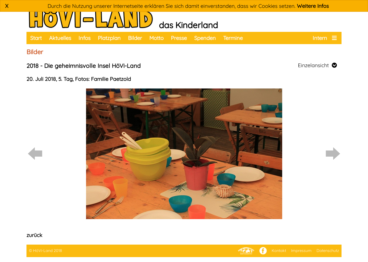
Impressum (301, 250)
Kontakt (279, 250)
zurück (34, 235)
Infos (84, 38)
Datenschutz (328, 250)
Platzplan (109, 38)
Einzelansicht (317, 65)
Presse (179, 38)
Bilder (135, 38)
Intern (320, 38)
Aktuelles (60, 38)
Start (36, 38)
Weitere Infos (313, 6)
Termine (233, 38)
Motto (156, 38)
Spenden (205, 38)
